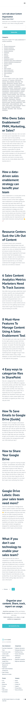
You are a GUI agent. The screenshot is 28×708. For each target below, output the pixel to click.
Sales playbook (8, 73)
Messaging (16, 97)
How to (6, 54)
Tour (3, 680)
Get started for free (14, 626)
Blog (3, 688)
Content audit (17, 88)
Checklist (4, 86)
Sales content (7, 68)
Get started (4, 691)
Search (23, 105)
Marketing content (8, 59)
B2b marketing (10, 81)
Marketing (6, 57)
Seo (5, 75)
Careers (17, 682)
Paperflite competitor (20, 659)
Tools (15, 108)
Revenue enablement (16, 102)
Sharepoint (8, 107)
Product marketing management (12, 62)
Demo (3, 682)
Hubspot (6, 56)
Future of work (11, 96)
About (16, 680)
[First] (2, 589)
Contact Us (17, 684)
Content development (9, 46)
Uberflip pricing (18, 652)
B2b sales (17, 81)
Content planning (8, 51)
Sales (5, 67)
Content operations (15, 91)
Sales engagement (9, 71)
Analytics (12, 80)
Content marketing (9, 48)
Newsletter (5, 99)
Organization (12, 99)
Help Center (5, 690)
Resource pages (6, 102)
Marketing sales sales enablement (13, 60)
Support (17, 686)
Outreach (18, 99)
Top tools (19, 108)
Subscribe (14, 32)
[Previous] (6, 589)
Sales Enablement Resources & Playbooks (6, 665)
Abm (17, 78)
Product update (8, 63)
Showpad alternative (20, 650)
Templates (6, 76)
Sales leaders (9, 105)
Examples (22, 94)
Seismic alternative (19, 654)
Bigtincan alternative (20, 661)
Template (4, 108)
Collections (10, 86)
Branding (16, 83)
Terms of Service (19, 690)
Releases (6, 65)
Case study (12, 85)
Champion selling (19, 85)
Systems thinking (15, 107)
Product (14, 100)
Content (11, 88)
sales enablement (19, 39)
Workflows (5, 110)
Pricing (10, 100)
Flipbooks (6, 52)
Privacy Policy (18, 688)
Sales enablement (8, 70)
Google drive (19, 96)
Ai (4, 45)
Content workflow (11, 94)
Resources (4, 684)
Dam (18, 94)
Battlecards (10, 83)
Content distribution (15, 89)
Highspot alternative (20, 648)
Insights (11, 97)
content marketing (7, 41)
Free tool (4, 96)
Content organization (9, 49)
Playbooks (5, 100)
